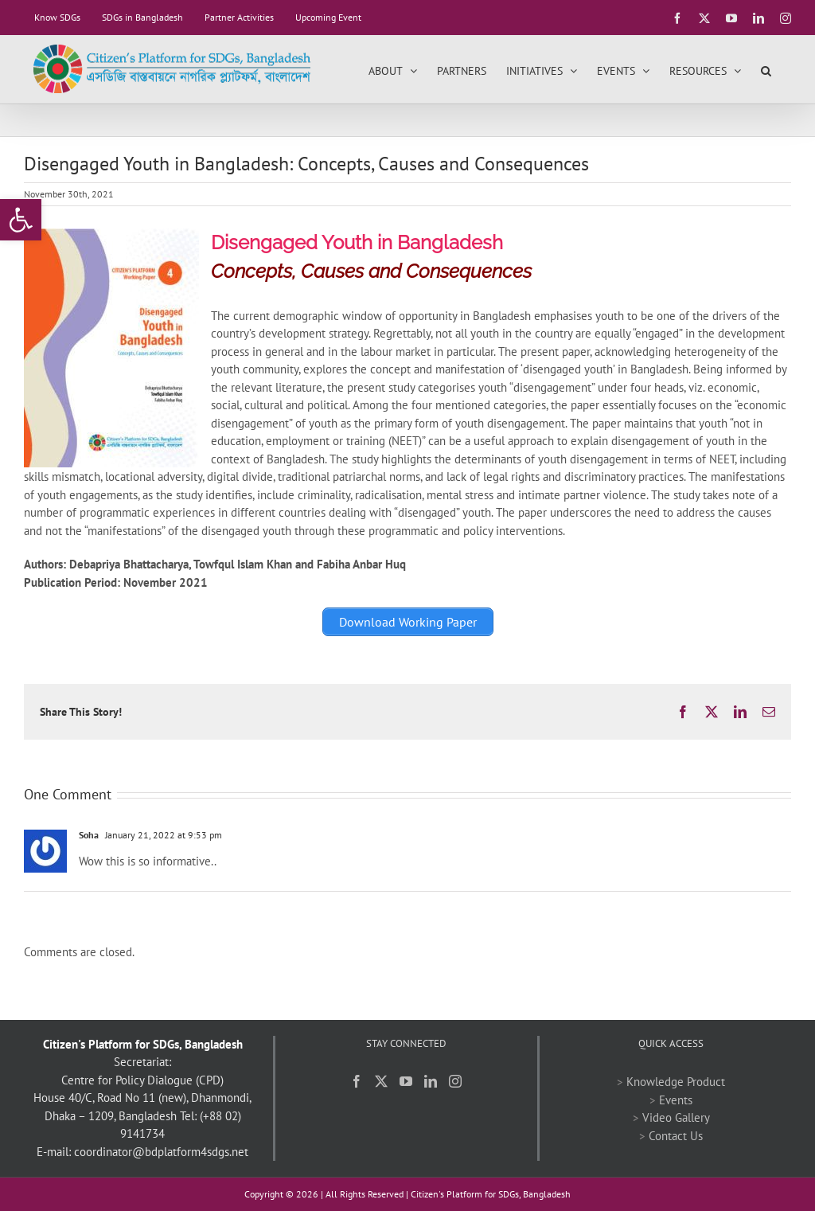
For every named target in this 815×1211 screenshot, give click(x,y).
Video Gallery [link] (676, 1117)
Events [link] (675, 1099)
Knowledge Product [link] (675, 1081)
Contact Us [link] (676, 1135)
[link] (20, 219)
